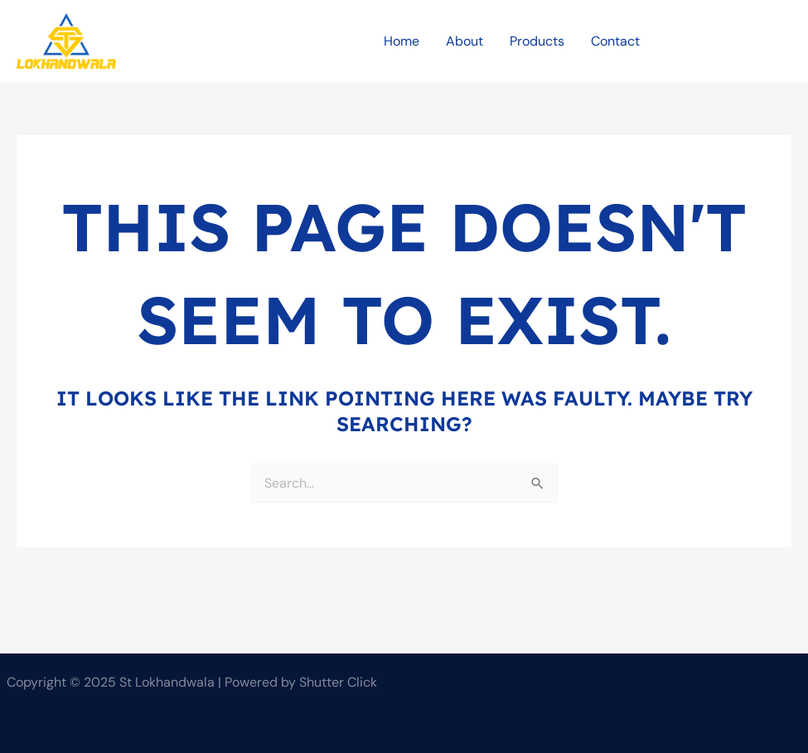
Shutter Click (338, 682)
